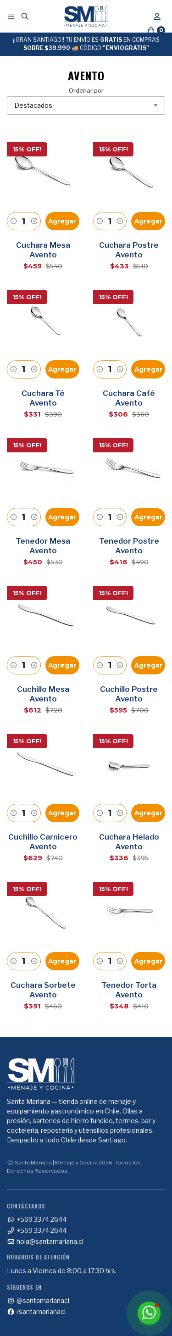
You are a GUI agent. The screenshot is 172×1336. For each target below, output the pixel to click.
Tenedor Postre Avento (129, 545)
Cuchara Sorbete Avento (43, 989)
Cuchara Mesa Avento (43, 249)
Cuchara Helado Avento (129, 841)
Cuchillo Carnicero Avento (43, 841)
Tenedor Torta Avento (128, 989)
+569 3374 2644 (37, 1219)
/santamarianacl (36, 1311)
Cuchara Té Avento (43, 398)
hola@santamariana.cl (45, 1241)
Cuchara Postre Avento (129, 249)
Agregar (62, 221)
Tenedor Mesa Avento (43, 545)
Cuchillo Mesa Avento (43, 694)
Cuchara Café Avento (129, 398)
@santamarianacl (38, 1300)
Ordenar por (86, 101)
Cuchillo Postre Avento (129, 694)
